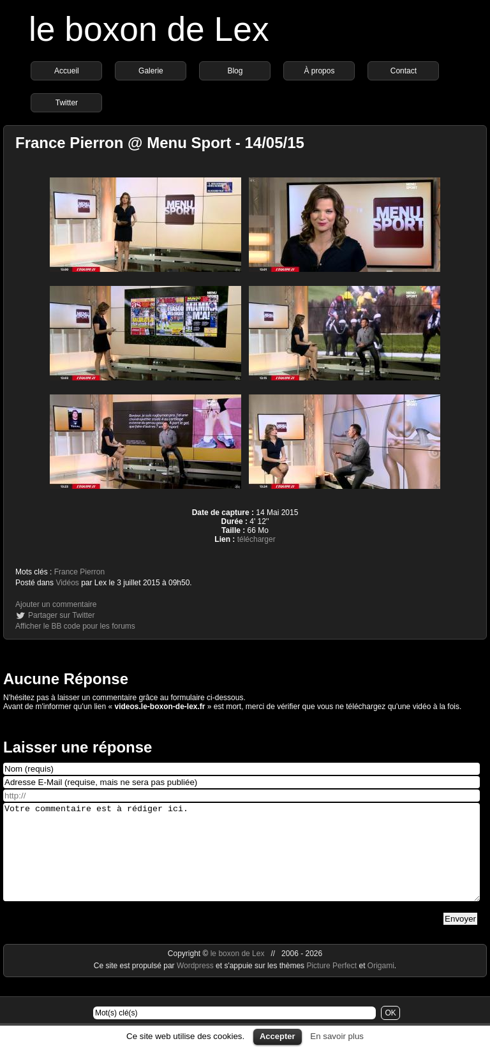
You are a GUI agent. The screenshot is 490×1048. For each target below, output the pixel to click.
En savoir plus (337, 1036)
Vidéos (67, 582)
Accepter (277, 1036)
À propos (319, 70)
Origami (381, 984)
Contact (403, 70)
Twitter (67, 102)
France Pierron (79, 571)
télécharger (256, 539)
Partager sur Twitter (61, 615)
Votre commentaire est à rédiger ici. (241, 861)
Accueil (66, 70)
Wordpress (196, 984)
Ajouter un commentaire (55, 604)
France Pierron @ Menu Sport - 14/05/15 (159, 142)
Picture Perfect (331, 984)
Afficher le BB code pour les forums (75, 626)
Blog (234, 70)
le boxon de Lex (149, 29)
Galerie (150, 70)
